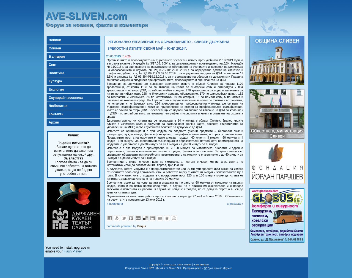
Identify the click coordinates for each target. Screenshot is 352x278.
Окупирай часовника (66, 98)
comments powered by (126, 226)
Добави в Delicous (145, 218)
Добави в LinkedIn (153, 218)
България (57, 56)
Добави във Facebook (110, 218)
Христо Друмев (223, 267)
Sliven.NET (147, 267)
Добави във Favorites (167, 218)
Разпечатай (174, 218)
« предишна (115, 203)
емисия (201, 264)
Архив (54, 122)
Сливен (55, 48)
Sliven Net (175, 267)
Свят (53, 65)
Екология (56, 89)
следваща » (235, 203)
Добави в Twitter (124, 218)
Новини (55, 40)
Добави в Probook (131, 218)
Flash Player (73, 251)
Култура (55, 81)
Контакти (56, 114)
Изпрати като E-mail (160, 218)
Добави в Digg (138, 218)
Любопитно (58, 106)
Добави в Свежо (117, 218)
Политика (56, 73)
